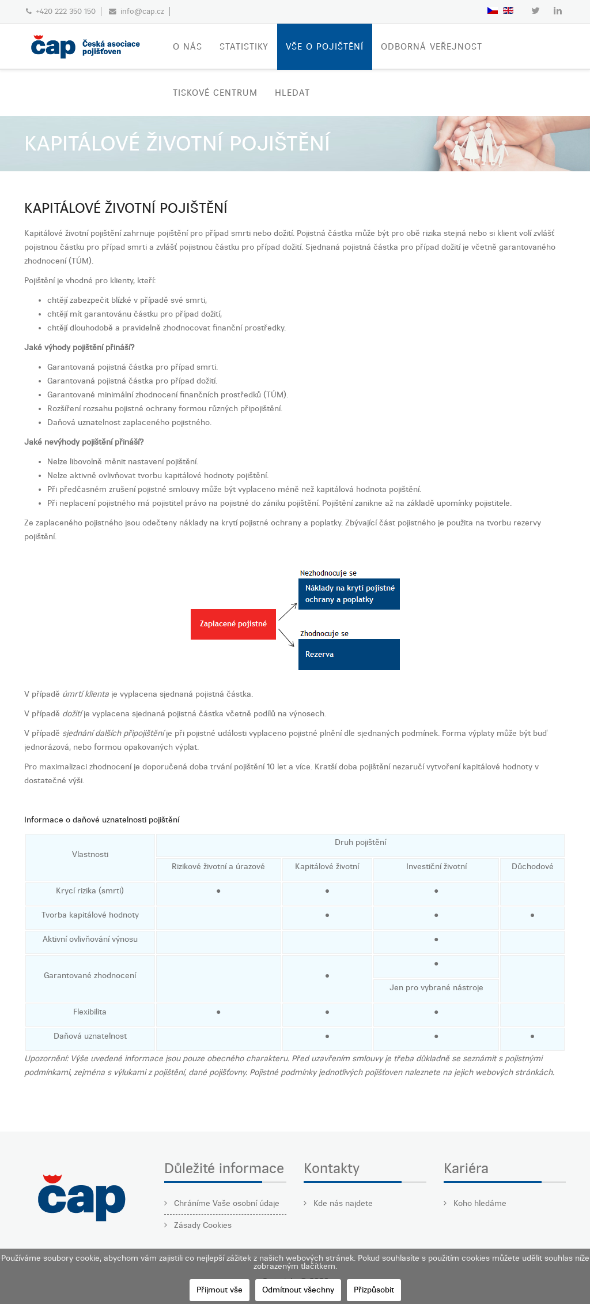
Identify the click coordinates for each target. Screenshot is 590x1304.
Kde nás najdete (342, 1203)
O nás (187, 47)
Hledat (292, 93)
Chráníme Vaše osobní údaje (225, 1203)
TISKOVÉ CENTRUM (215, 93)
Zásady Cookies (202, 1225)
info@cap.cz (142, 11)
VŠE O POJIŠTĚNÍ (325, 47)
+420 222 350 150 (66, 11)
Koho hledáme (478, 1203)
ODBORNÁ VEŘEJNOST (431, 47)
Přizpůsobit (374, 1290)
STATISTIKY (244, 47)
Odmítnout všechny (298, 1290)
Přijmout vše (219, 1290)
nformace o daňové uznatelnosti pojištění (103, 820)
